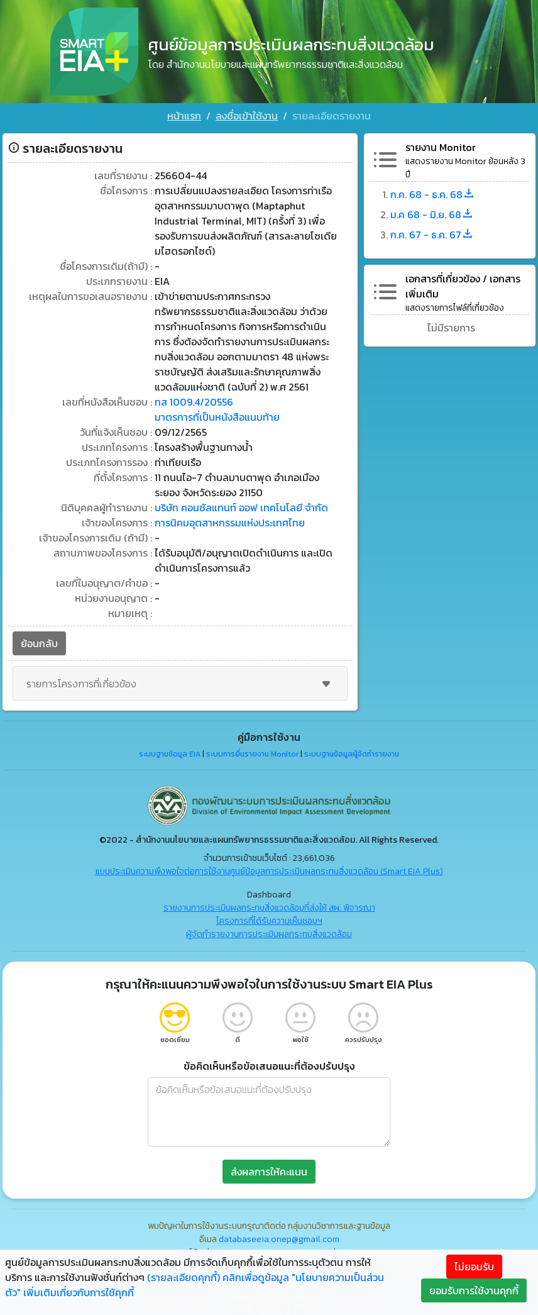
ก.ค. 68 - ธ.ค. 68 (432, 194)
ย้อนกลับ (39, 643)
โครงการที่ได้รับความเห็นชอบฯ (269, 921)
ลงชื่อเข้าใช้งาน (247, 115)
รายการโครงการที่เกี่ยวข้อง (180, 683)
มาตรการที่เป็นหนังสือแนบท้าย (217, 416)
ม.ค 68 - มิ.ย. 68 (432, 214)
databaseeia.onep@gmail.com (279, 1239)
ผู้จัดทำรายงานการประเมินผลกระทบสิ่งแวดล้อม (269, 934)
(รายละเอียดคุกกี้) (183, 1277)
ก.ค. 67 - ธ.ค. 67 (432, 234)
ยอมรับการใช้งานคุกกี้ (474, 1290)
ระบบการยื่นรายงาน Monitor (252, 754)
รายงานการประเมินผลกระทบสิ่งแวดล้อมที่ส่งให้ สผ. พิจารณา (269, 907)
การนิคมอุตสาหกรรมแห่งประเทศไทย (230, 522)
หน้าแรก (184, 115)
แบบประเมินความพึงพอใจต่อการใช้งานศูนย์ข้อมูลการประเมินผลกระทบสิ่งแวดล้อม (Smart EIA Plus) (269, 871)
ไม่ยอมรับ (474, 1266)
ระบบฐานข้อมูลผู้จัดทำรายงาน (351, 754)
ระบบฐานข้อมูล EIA (169, 754)
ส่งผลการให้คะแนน (269, 1171)
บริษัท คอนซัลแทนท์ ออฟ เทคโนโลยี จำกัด (241, 507)
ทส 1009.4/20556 (194, 401)
